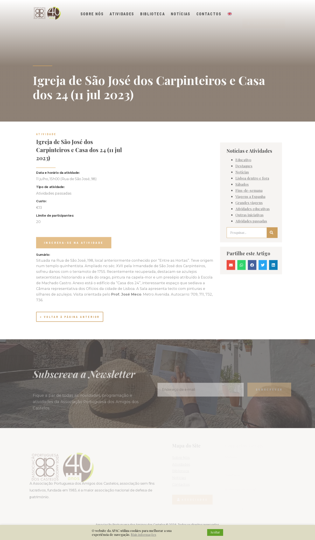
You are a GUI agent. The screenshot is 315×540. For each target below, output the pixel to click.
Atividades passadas (251, 246)
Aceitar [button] (215, 532)
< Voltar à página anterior (70, 317)
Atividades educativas (252, 233)
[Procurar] (272, 258)
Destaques (243, 190)
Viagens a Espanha (250, 221)
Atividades (122, 14)
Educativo (243, 184)
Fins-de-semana (248, 215)
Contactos (209, 14)
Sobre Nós (92, 14)
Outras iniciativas (249, 239)
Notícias (180, 14)
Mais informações (143, 534)
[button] (263, 15)
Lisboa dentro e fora (252, 203)
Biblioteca (152, 14)
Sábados (242, 209)
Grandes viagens (249, 227)
